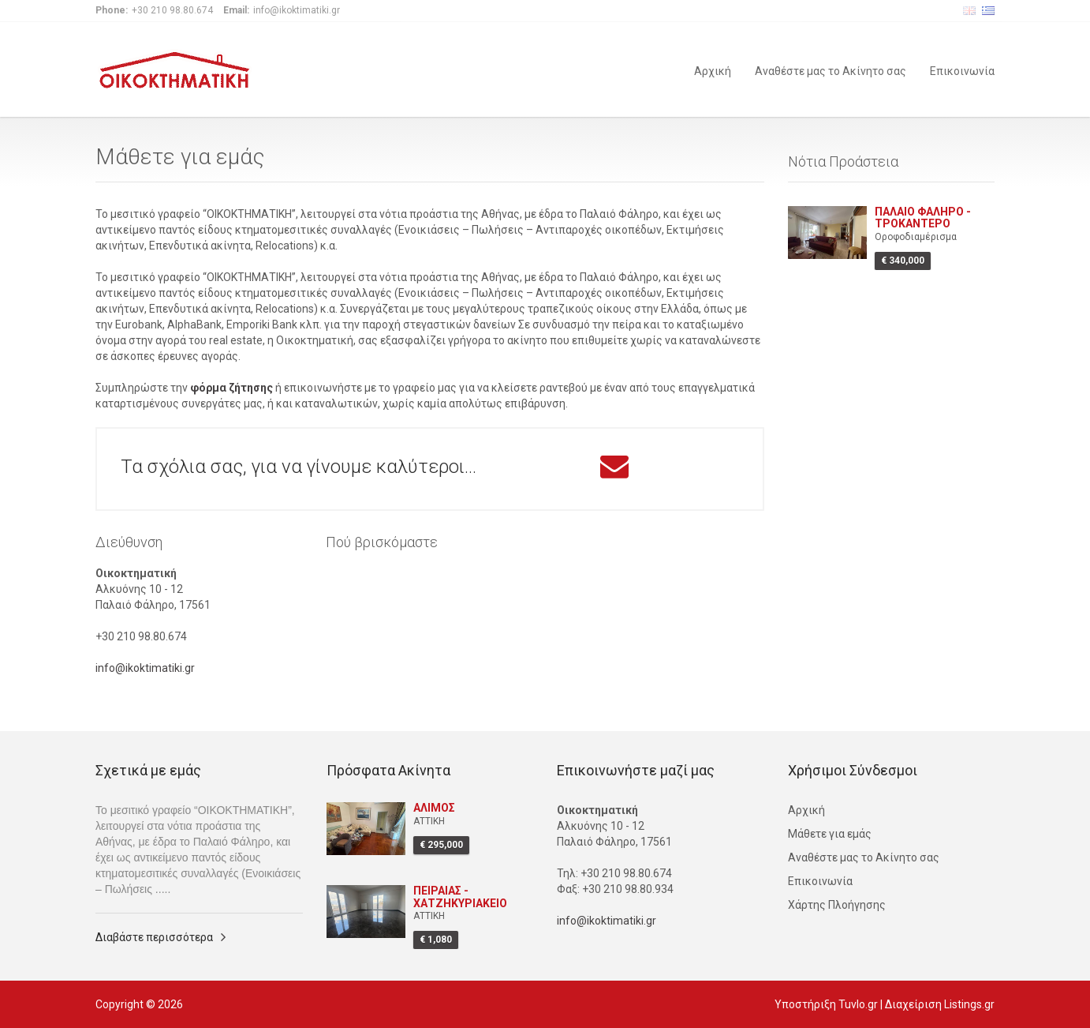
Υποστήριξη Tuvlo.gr (826, 1004)
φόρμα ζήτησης (231, 387)
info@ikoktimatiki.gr (145, 668)
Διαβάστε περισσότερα (154, 937)
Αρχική (712, 70)
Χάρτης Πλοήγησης (837, 905)
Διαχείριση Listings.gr (940, 1004)
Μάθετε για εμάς (830, 833)
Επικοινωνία (962, 70)
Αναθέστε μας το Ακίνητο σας (830, 70)
